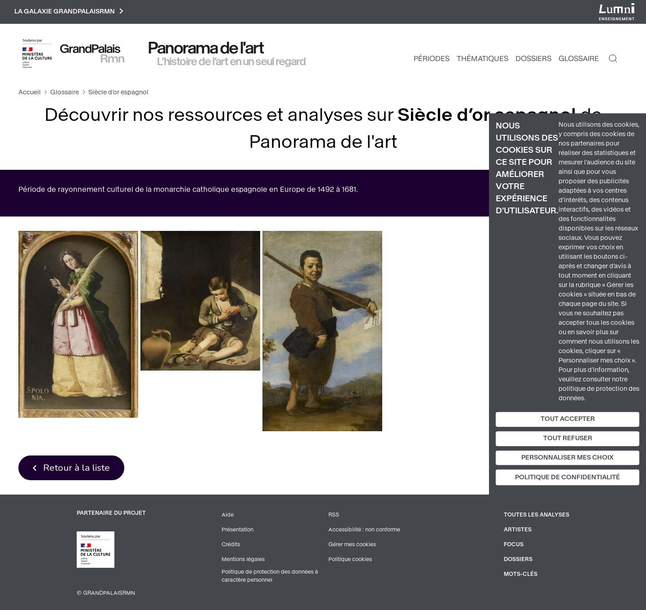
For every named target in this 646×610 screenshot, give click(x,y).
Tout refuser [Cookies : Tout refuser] (567, 438)
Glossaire (579, 58)
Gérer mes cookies (352, 544)
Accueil (29, 92)
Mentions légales (243, 558)
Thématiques (482, 58)
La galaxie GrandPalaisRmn (68, 12)
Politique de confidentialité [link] (567, 477)
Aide (228, 515)
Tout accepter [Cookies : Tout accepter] (568, 419)
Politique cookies (350, 558)
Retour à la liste (76, 467)
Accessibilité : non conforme (364, 529)
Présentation (237, 529)
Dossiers (533, 58)
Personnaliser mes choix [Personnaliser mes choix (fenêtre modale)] (567, 457)
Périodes (432, 58)
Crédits (231, 544)
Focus (514, 544)
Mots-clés (520, 572)
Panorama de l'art (206, 48)
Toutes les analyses (536, 515)
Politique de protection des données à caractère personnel (270, 575)
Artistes (518, 529)
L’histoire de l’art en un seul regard (231, 61)
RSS (333, 515)
